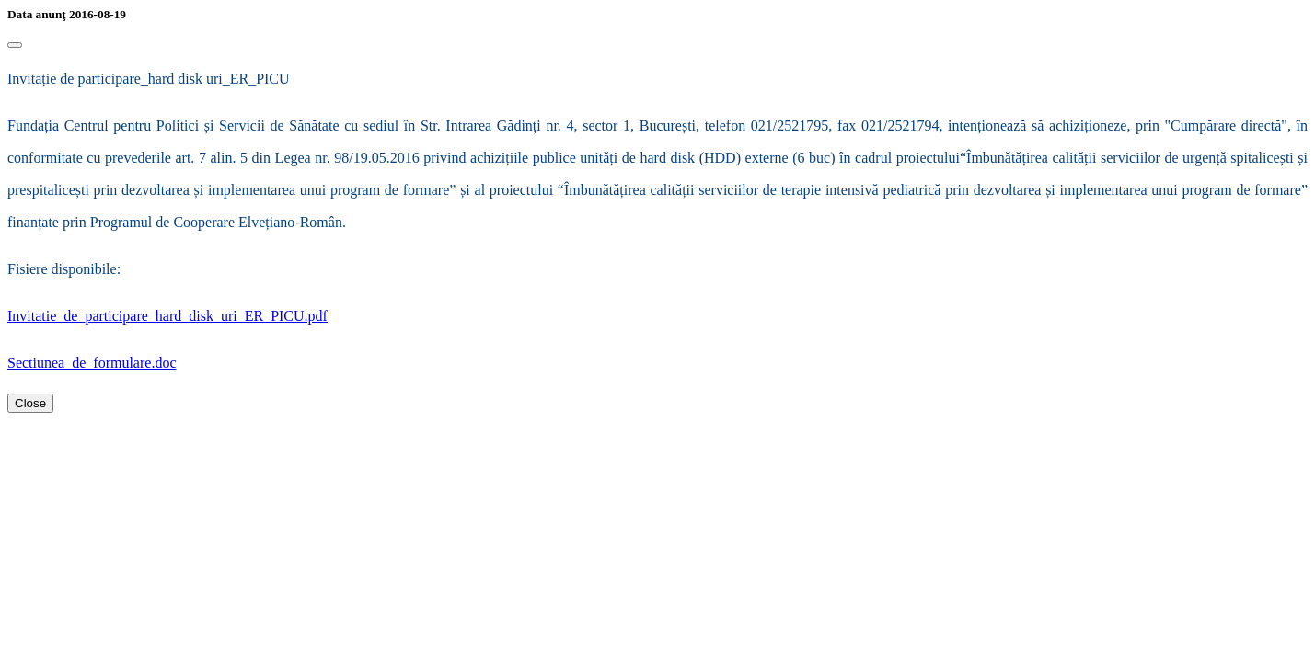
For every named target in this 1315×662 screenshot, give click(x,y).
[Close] (14, 45)
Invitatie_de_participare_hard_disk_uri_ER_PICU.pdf (167, 316)
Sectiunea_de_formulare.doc (91, 363)
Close (30, 403)
